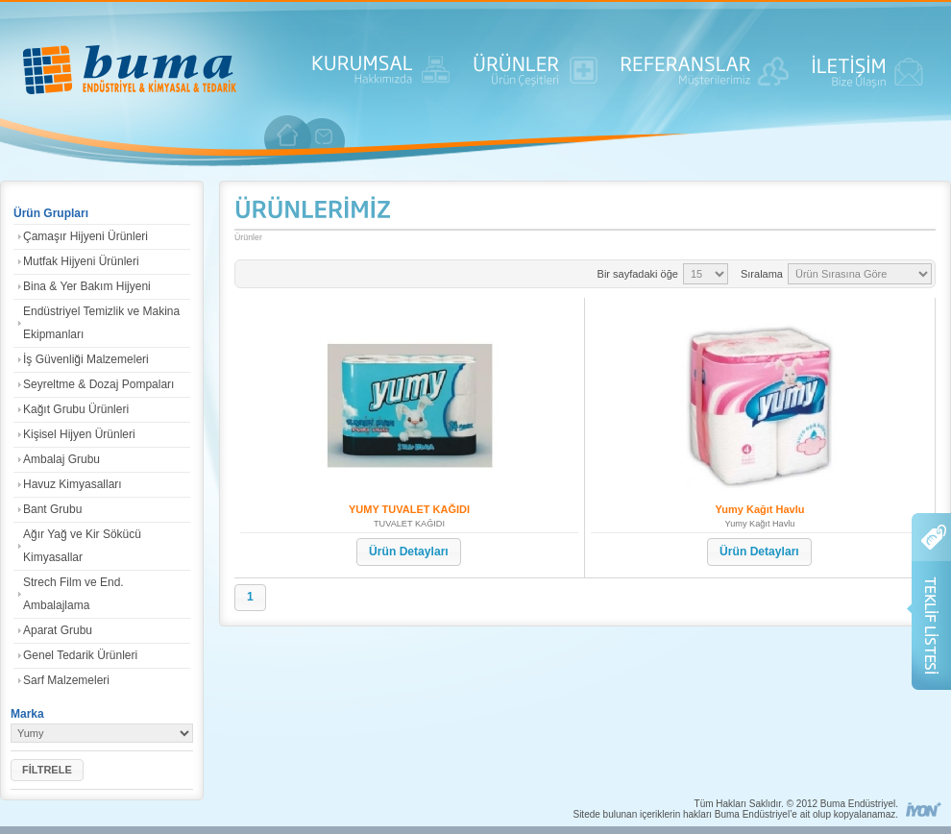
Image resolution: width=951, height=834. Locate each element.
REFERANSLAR (705, 77)
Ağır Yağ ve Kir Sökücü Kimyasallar (82, 545)
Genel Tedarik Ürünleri (80, 655)
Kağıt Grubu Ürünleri (76, 409)
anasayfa (288, 134)
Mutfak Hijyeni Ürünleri (81, 261)
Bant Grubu (52, 509)
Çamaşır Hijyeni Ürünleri (85, 236)
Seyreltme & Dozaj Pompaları (98, 384)
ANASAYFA (129, 72)
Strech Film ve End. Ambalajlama (73, 594)
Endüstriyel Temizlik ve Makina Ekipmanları (101, 323)
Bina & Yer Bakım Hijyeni (87, 286)
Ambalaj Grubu (61, 459)
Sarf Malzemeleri (66, 680)
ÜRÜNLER (535, 77)
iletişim (324, 136)
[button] (47, 770)
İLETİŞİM (868, 77)
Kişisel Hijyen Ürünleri (79, 434)
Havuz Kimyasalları (72, 484)
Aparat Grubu (57, 630)
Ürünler (248, 237)
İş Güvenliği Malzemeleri (86, 359)
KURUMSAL (381, 77)
